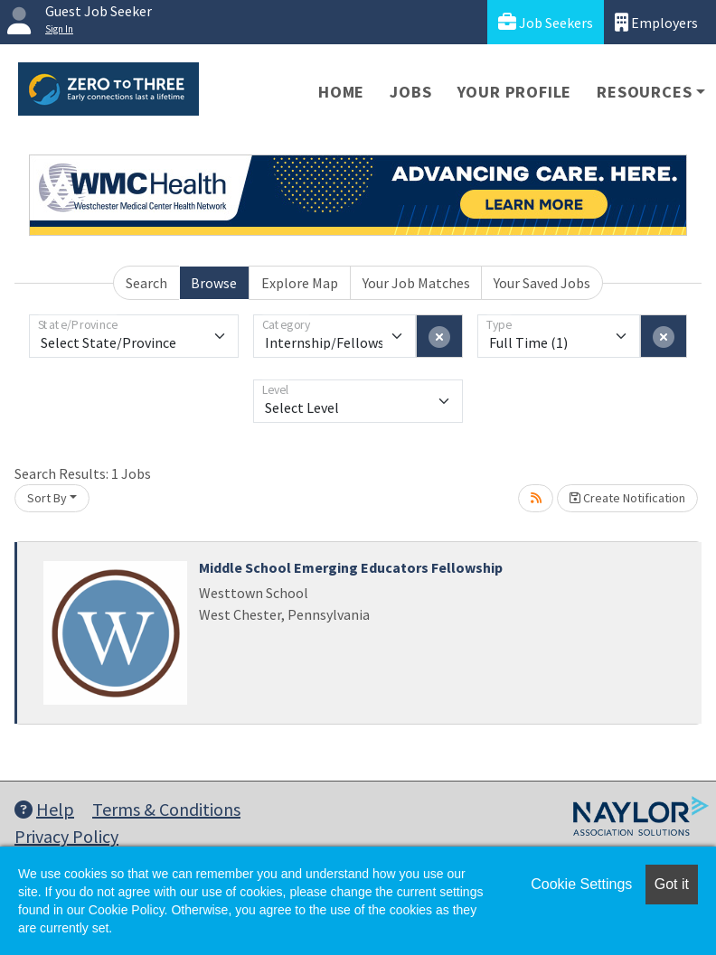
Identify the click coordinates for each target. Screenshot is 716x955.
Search (146, 283)
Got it (672, 884)
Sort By (47, 498)
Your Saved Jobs (542, 283)
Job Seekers (545, 22)
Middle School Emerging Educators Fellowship (351, 567)
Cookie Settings (581, 884)
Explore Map (299, 283)
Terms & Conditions (166, 809)
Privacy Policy (66, 836)
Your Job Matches (416, 283)
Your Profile (514, 91)
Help (44, 809)
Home (341, 91)
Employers (656, 22)
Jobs (410, 91)
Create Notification (627, 498)
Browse (214, 283)
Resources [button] (644, 91)
